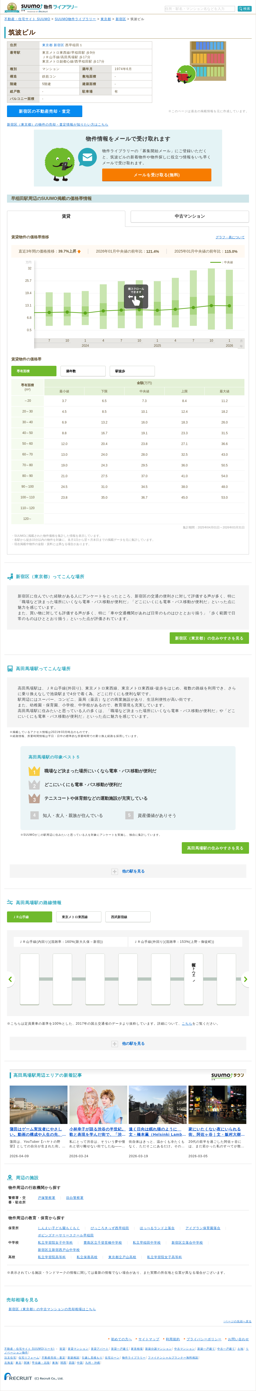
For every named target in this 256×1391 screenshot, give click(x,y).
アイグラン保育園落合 (203, 1228)
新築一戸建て (206, 1348)
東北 (19, 1362)
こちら (187, 1023)
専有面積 (23, 371)
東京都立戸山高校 (122, 1257)
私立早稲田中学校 (147, 1242)
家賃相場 (137, 1348)
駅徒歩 (120, 371)
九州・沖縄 (92, 1362)
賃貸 (62, 1348)
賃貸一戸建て (120, 1348)
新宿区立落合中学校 (187, 1242)
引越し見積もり (92, 1357)
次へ (245, 979)
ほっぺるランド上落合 (157, 1228)
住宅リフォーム (29, 1357)
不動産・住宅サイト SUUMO (27, 19)
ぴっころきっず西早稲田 (110, 1228)
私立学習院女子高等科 (164, 1257)
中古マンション (184, 1348)
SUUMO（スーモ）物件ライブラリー (40, 8)
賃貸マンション (78, 1348)
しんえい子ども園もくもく (59, 1228)
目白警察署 (75, 1198)
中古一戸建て (226, 1348)
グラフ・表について (230, 237)
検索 (246, 8)
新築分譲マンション (158, 1348)
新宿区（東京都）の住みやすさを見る (209, 638)
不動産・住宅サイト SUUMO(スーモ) (29, 1348)
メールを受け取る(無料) (157, 175)
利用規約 (173, 1339)
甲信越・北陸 (41, 1362)
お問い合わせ (238, 1339)
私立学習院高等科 (52, 1257)
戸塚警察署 (46, 1198)
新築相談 (73, 1357)
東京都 (106, 19)
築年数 (71, 371)
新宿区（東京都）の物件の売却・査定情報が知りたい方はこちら (57, 124)
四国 (72, 1362)
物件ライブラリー (134, 1357)
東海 (55, 1362)
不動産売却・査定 (53, 1357)
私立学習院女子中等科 (55, 1242)
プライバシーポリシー (204, 1339)
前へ (11, 979)
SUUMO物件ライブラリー (75, 19)
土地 (240, 1348)
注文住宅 (10, 1357)
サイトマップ (148, 1339)
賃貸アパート (100, 1348)
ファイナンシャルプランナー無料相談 (173, 1357)
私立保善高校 (87, 1257)
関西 (63, 1362)
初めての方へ (121, 1339)
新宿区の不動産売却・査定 (44, 111)
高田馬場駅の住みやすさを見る (215, 848)
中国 (80, 1362)
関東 (27, 1362)
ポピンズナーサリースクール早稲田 (66, 1235)
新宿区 (121, 19)
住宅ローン (112, 1357)
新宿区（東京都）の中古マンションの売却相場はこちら (52, 1309)
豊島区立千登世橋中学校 (103, 1242)
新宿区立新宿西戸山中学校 (59, 1250)
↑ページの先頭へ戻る (237, 1321)
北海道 (8, 1362)
